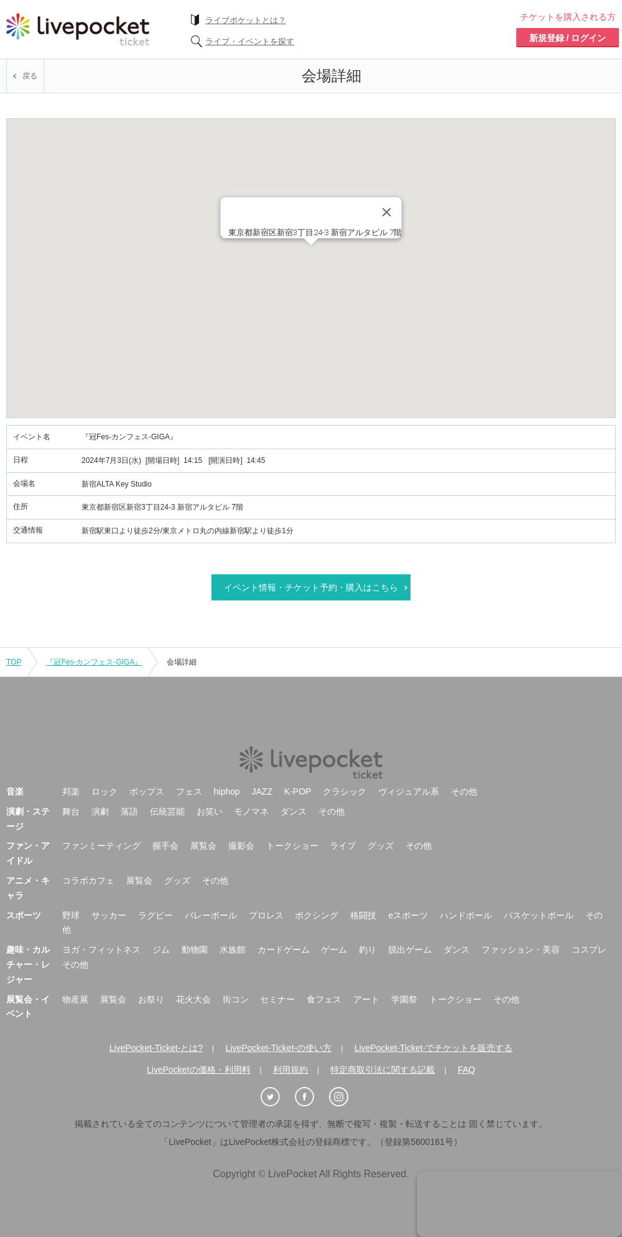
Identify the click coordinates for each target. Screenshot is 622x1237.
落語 (129, 811)
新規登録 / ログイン (567, 38)
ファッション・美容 (520, 950)
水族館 (233, 950)
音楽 (15, 791)
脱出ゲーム (410, 950)
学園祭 (404, 999)
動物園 (195, 950)
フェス (189, 791)
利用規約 (290, 1070)
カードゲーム (284, 950)
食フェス (324, 999)
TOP (13, 662)
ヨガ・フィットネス (101, 950)
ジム (161, 950)
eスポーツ (408, 915)
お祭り (151, 999)
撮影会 (241, 846)
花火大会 (193, 999)
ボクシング (316, 915)
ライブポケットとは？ (245, 20)
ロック (104, 791)
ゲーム (334, 950)
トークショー (292, 846)
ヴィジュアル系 (408, 791)
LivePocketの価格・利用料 (198, 1070)
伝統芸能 (167, 811)
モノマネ (251, 811)
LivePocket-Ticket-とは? (156, 1048)
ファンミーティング (101, 846)
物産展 (75, 999)
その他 (464, 791)
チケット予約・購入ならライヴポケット (77, 29)
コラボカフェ (88, 880)
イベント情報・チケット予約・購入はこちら (311, 587)
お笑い (210, 811)
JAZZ (262, 791)
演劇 (100, 811)
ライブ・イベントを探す (249, 41)
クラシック (344, 791)
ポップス (146, 791)
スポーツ (23, 915)
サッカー (108, 915)
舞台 (71, 811)
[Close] (387, 212)
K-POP (298, 791)
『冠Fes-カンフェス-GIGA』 (94, 662)
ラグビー (155, 915)
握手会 (165, 846)
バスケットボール (538, 915)
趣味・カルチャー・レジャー (28, 964)
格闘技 (363, 915)
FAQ (466, 1070)
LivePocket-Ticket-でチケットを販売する (434, 1048)
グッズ (381, 846)
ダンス (294, 811)
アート (366, 999)
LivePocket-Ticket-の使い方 (279, 1048)
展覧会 (203, 846)
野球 (71, 915)
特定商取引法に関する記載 (382, 1070)
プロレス (266, 915)
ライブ (343, 846)
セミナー (277, 999)
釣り (367, 950)
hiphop (227, 791)
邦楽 (71, 791)
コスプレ (589, 950)
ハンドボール (466, 915)
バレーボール (211, 915)
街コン (236, 999)
